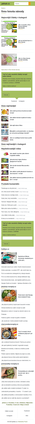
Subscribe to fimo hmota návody (10, 70)
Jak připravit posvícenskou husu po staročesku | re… (16, 360)
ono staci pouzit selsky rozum (10, 191)
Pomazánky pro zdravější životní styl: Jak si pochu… (26, 373)
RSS (27, 415)
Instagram (22, 101)
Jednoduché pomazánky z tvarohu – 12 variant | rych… (16, 391)
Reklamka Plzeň (22, 421)
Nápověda (29, 403)
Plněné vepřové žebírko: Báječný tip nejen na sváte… (16, 354)
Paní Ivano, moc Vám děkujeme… (10, 212)
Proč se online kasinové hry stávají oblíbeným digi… (16, 277)
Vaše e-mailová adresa (9, 86)
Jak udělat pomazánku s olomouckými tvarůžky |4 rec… (17, 395)
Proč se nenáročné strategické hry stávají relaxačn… (16, 273)
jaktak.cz (5, 403)
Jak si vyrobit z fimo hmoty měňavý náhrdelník (24, 26)
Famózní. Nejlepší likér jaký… (9, 201)
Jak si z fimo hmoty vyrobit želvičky (24, 59)
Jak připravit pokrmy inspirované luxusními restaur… (16, 304)
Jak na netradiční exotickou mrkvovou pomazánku (15, 385)
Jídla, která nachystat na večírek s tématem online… (16, 381)
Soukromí (16, 404)
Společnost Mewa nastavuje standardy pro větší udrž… (25, 258)
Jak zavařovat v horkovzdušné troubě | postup (14, 321)
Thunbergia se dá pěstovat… (9, 188)
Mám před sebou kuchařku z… (9, 208)
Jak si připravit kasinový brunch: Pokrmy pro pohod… (16, 342)
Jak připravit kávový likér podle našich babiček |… (15, 357)
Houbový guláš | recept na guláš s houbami (13, 317)
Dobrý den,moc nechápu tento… (10, 195)
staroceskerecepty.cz (9, 324)
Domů (3, 8)
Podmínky (9, 404)
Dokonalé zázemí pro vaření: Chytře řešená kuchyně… (16, 267)
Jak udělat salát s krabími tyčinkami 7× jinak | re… (15, 388)
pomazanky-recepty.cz (10, 364)
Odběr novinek (9, 411)
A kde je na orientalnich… (8, 218)
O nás (17, 403)
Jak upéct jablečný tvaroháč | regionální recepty (14, 345)
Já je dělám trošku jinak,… (8, 215)
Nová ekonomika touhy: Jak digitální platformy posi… (16, 280)
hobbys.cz (5, 249)
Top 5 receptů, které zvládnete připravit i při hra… (25, 333)
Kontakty (11, 403)
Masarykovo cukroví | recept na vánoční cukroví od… (16, 311)
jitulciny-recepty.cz (8, 287)
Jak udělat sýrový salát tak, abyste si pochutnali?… (15, 398)
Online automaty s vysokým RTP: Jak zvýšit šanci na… (16, 270)
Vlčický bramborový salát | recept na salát (13, 308)
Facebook (14, 101)
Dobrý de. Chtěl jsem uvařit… (9, 205)
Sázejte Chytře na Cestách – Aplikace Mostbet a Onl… (16, 283)
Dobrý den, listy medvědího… (9, 198)
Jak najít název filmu (16, 125)
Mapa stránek (24, 404)
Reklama (22, 403)
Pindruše (3, 314)
